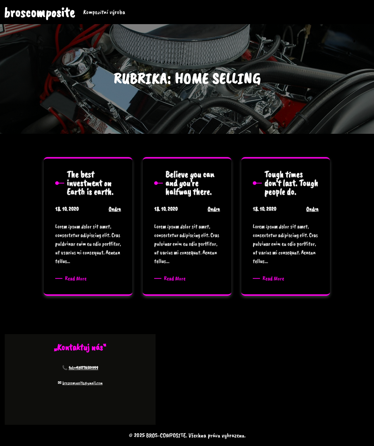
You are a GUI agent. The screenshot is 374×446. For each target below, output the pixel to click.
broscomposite (39, 12)
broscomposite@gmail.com (82, 383)
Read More (78, 277)
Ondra (112, 214)
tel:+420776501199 (83, 368)
